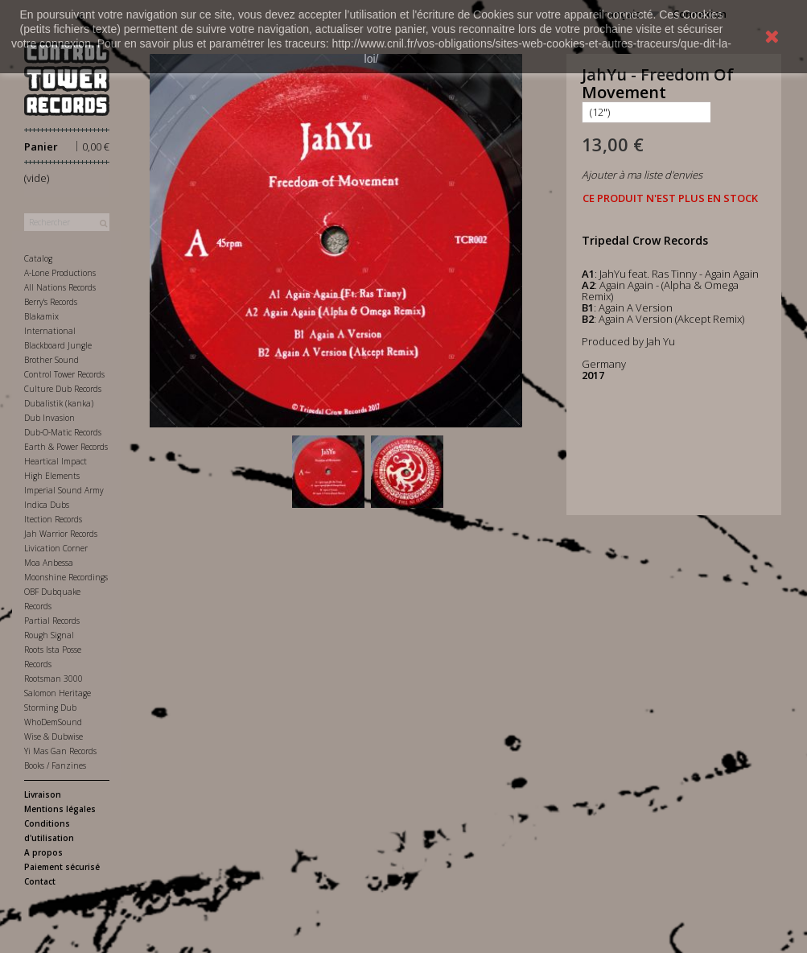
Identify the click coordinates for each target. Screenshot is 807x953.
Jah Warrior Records (60, 533)
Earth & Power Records (66, 446)
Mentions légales (60, 809)
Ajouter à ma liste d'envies (642, 174)
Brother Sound (51, 359)
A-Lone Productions (60, 272)
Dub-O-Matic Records (62, 432)
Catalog (38, 258)
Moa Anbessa (48, 562)
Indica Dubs (46, 504)
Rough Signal (49, 635)
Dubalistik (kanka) (58, 403)
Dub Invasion (49, 417)
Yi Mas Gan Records (60, 751)
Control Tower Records (64, 374)
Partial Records (52, 620)
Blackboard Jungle (58, 345)
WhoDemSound (53, 722)
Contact (40, 881)
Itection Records (53, 519)
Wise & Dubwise (53, 736)
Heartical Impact (55, 461)
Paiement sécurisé (62, 867)
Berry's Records (50, 301)
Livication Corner (56, 548)
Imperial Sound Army (64, 490)
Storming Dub (50, 707)
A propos (43, 852)
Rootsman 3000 (53, 678)
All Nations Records (60, 287)
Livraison (42, 794)
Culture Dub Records (62, 388)
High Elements (52, 475)
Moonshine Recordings (66, 577)
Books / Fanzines (55, 765)
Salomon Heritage (57, 693)
